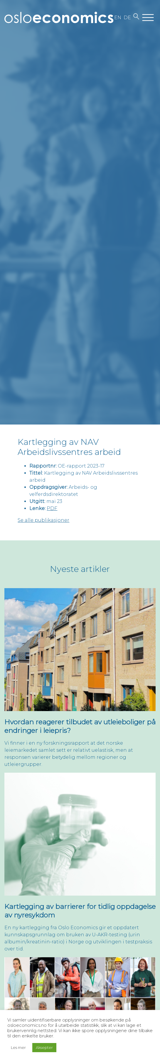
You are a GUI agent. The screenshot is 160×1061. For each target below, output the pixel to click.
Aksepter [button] (44, 1047)
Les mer (18, 1047)
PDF (52, 508)
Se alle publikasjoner (43, 520)
